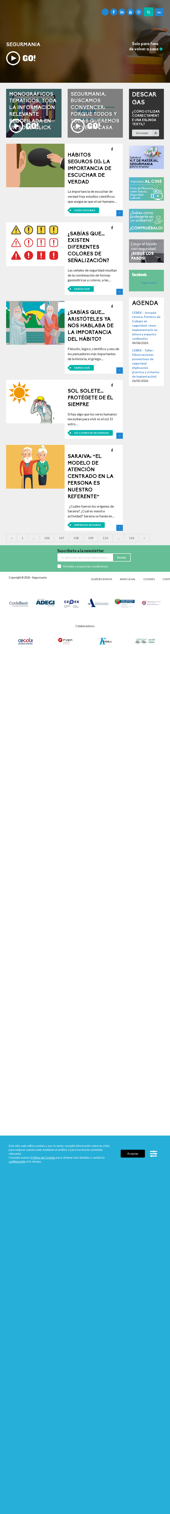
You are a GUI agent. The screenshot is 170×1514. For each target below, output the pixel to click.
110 (105, 538)
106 (47, 538)
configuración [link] (17, 1161)
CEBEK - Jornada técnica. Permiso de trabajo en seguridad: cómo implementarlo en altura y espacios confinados (146, 326)
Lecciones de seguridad (91, 432)
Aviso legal (128, 579)
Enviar (121, 557)
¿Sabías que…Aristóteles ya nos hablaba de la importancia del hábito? (90, 326)
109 (90, 538)
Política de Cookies (43, 1157)
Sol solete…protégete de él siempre (90, 398)
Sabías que (82, 288)
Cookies (149, 579)
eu (159, 12)
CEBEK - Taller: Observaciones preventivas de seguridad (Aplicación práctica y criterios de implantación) (146, 363)
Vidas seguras (84, 210)
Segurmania (149, 282)
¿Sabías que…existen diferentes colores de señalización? (88, 247)
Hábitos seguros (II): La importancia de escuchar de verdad (89, 169)
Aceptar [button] (132, 1153)
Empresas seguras (87, 525)
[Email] (85, 557)
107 (61, 538)
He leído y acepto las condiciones (85, 566)
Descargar (147, 133)
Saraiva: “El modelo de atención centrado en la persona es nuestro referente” (90, 477)
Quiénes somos (101, 579)
